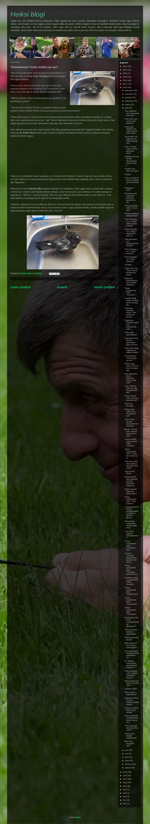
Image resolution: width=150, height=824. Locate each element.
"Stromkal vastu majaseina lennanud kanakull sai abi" (130, 198)
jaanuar (128, 768)
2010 (125, 804)
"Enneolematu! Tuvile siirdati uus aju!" (130, 358)
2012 (125, 797)
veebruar (128, 764)
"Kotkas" (127, 174)
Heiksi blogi (27, 14)
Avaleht (62, 287)
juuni (127, 750)
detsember (129, 90)
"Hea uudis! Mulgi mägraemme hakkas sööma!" (131, 350)
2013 (125, 793)
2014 (125, 790)
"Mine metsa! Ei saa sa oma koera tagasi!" (130, 645)
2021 (125, 84)
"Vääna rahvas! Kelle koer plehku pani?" (130, 491)
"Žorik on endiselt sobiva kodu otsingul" (131, 710)
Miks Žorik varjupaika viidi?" (129, 743)
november (129, 94)
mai (126, 754)
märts (127, 761)
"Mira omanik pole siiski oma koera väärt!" (131, 683)
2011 (125, 800)
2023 (125, 77)
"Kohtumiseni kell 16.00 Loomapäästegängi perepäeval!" (131, 622)
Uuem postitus (20, 287)
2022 (125, 80)
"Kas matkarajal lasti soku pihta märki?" (131, 728)
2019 (125, 772)
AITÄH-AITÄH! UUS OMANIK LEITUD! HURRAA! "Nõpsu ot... (130, 481)
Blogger (78, 817)
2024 (125, 73)
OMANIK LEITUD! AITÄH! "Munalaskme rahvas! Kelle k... (131, 161)
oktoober (128, 98)
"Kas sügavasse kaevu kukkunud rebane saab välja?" (130, 378)
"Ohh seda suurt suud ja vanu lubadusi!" (130, 121)
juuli (127, 108)
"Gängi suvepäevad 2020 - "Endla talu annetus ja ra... (131, 453)
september (129, 101)
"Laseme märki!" (130, 689)
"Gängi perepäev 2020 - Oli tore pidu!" (131, 208)
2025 (125, 70)
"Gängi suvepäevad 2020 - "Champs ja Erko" (130, 545)
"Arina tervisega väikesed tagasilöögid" (130, 632)
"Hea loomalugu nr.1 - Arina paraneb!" (130, 259)
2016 (125, 783)
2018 (125, 776)
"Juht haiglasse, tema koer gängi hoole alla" (131, 113)
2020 (125, 87)
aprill (127, 757)
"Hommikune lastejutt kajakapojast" (130, 736)
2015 (125, 786)
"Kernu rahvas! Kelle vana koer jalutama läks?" (131, 398)
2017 (125, 779)
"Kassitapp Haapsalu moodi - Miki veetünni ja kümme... (130, 312)
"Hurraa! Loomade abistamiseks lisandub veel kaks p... (130, 557)
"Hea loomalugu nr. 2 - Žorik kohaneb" (130, 251)
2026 (125, 66)
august (128, 104)
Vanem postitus (104, 287)
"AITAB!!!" (128, 265)
